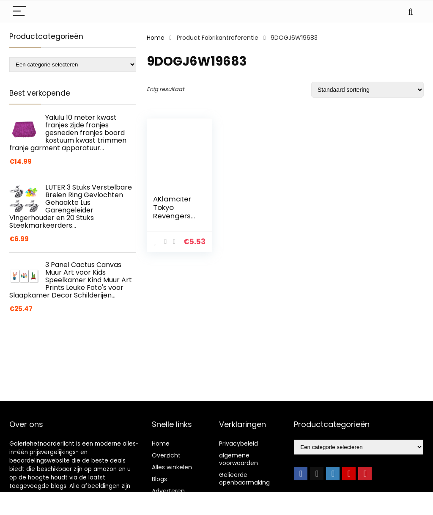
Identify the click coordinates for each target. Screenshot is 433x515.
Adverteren (168, 491)
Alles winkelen (172, 467)
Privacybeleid (238, 443)
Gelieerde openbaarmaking (244, 479)
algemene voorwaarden (238, 459)
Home (155, 37)
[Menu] (19, 11)
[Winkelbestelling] (367, 90)
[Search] (410, 11)
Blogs (159, 479)
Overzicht (166, 455)
